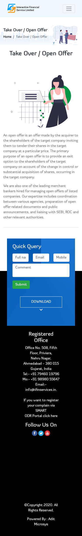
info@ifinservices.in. (41, 390)
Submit (21, 284)
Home (7, 37)
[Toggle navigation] (69, 8)
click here (50, 416)
